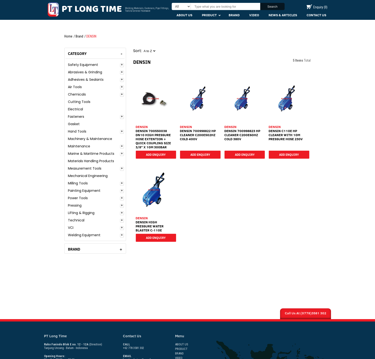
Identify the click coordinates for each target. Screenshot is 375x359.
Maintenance (79, 146)
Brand (234, 15)
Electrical (75, 109)
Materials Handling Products (91, 161)
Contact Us (316, 15)
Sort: (137, 51)
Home (68, 36)
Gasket (74, 124)
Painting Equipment (84, 190)
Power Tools (78, 198)
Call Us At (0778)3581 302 (305, 313)
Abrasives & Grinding (85, 72)
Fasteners (76, 116)
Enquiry (317, 7)
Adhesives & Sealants (86, 79)
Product (209, 15)
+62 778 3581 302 (133, 346)
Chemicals (77, 94)
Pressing (75, 205)
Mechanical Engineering (88, 175)
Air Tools (75, 87)
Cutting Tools (79, 101)
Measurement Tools (84, 168)
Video (254, 15)
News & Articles (283, 15)
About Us (184, 15)
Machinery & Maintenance (90, 138)
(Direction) (95, 344)
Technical (76, 220)
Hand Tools (77, 131)
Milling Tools (78, 183)
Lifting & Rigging (81, 212)
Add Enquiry (156, 154)
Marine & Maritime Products (91, 153)
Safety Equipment (83, 64)
